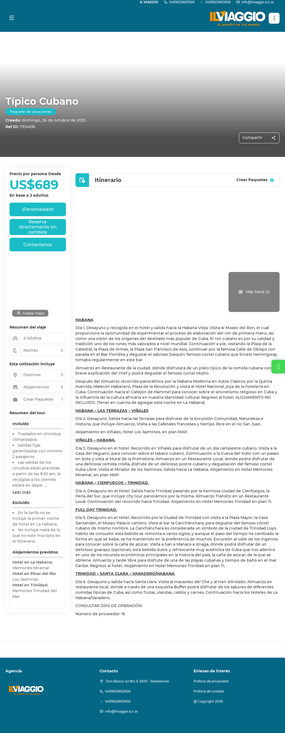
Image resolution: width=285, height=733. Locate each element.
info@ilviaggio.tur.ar (257, 2)
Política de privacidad (211, 681)
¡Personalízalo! (37, 209)
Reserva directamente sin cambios (38, 227)
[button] (274, 18)
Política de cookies (209, 691)
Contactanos (37, 244)
